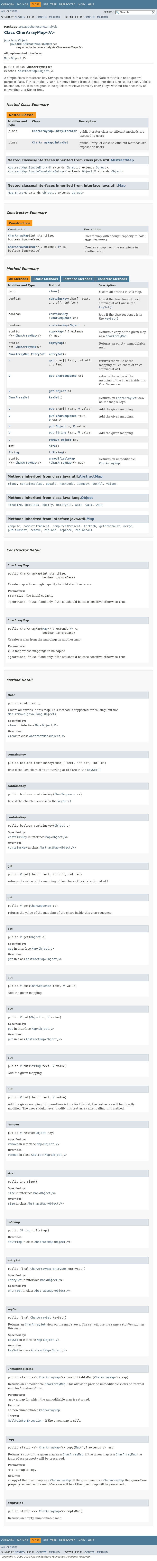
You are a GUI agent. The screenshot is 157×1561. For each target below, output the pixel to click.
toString (56, 452)
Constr (41, 17)
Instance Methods (77, 279)
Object (47, 44)
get (51, 360)
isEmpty (83, 483)
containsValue (31, 483)
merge (127, 526)
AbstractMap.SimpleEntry (28, 167)
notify (48, 504)
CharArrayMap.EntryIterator (54, 131)
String (61, 432)
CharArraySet (19, 397)
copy (52, 331)
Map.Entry (16, 192)
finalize (15, 504)
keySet (54, 397)
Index (82, 4)
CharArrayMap (18, 235)
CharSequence (61, 318)
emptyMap (56, 343)
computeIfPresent (66, 526)
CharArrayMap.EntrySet (50, 142)
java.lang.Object (15, 40)
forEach (90, 526)
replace (50, 530)
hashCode (66, 483)
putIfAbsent (17, 530)
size (52, 446)
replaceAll (83, 530)
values (111, 483)
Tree (53, 4)
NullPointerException (25, 1420)
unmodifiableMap (62, 458)
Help (91, 4)
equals (51, 483)
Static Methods (46, 279)
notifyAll (64, 504)
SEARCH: (109, 12)
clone (12, 483)
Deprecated (67, 4)
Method (54, 17)
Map (6, 58)
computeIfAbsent (36, 526)
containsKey (58, 298)
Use (45, 4)
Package (22, 4)
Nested (20, 17)
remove (54, 439)
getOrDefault (109, 526)
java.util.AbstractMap (25, 44)
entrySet (56, 354)
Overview (7, 4)
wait (78, 504)
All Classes (9, 11)
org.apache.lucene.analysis (37, 26)
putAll (97, 483)
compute (14, 526)
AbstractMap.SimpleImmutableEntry (35, 171)
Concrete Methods (112, 279)
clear (53, 291)
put (51, 408)
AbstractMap (27, 71)
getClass (32, 504)
